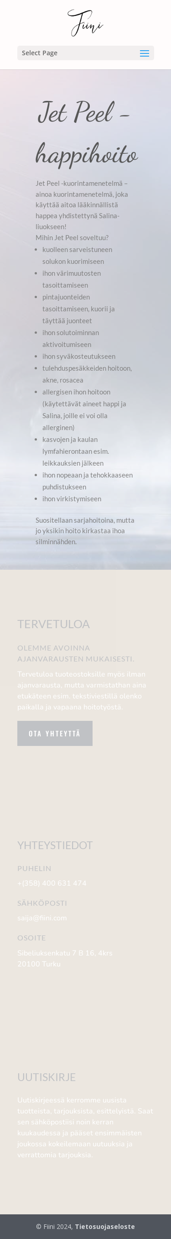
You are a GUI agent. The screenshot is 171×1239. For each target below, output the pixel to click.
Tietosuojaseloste (105, 1226)
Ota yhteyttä (55, 733)
